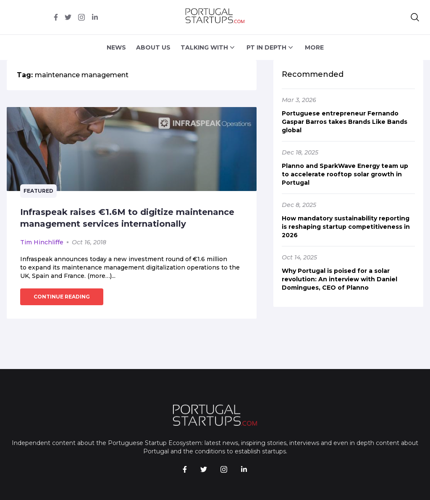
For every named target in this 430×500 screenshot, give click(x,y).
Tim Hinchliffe (41, 242)
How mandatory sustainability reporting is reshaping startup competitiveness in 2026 (346, 227)
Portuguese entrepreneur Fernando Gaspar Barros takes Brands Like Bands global (344, 122)
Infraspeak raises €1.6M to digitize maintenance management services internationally (127, 218)
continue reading (62, 296)
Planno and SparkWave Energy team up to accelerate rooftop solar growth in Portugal (345, 174)
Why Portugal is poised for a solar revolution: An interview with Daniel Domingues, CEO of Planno (339, 279)
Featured (38, 191)
